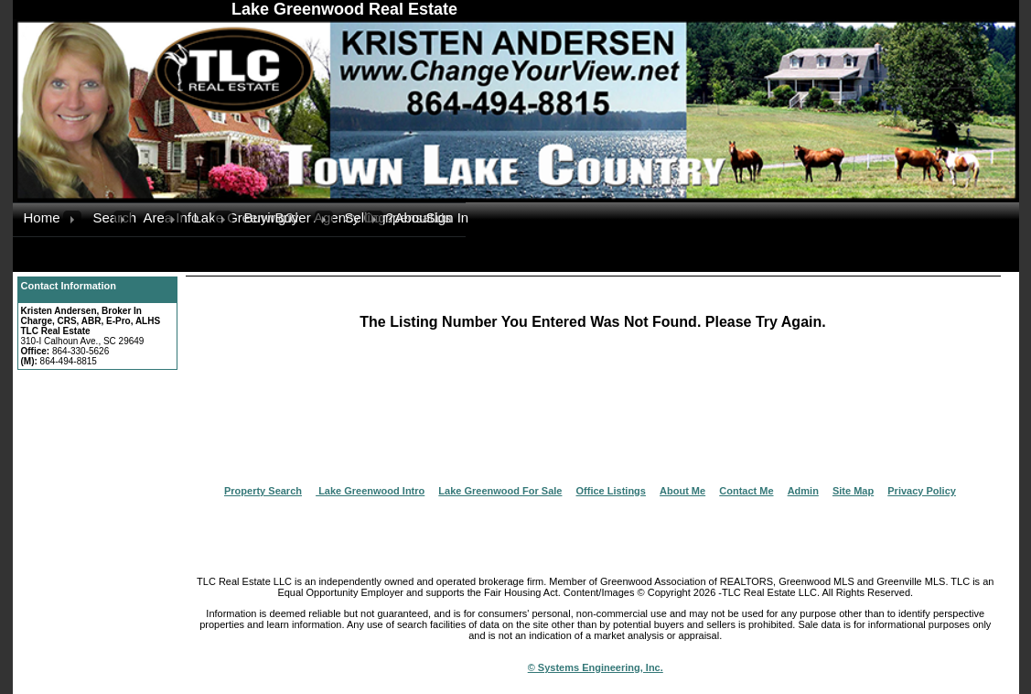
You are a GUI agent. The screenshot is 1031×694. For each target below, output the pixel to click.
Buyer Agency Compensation (295, 217)
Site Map (853, 490)
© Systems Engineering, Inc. (595, 667)
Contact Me (746, 490)
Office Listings (611, 490)
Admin (803, 490)
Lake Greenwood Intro (370, 490)
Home (42, 217)
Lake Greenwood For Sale (500, 490)
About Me (682, 490)
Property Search (263, 490)
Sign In (446, 217)
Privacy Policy (921, 490)
